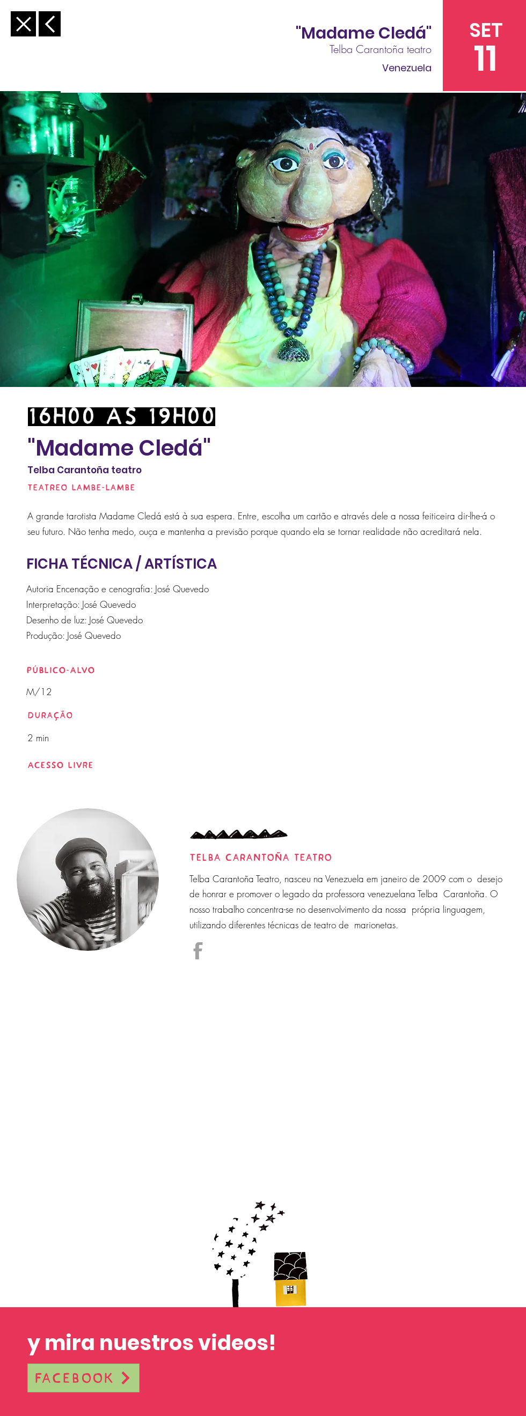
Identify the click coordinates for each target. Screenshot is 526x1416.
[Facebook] (83, 1377)
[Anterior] (23, 23)
